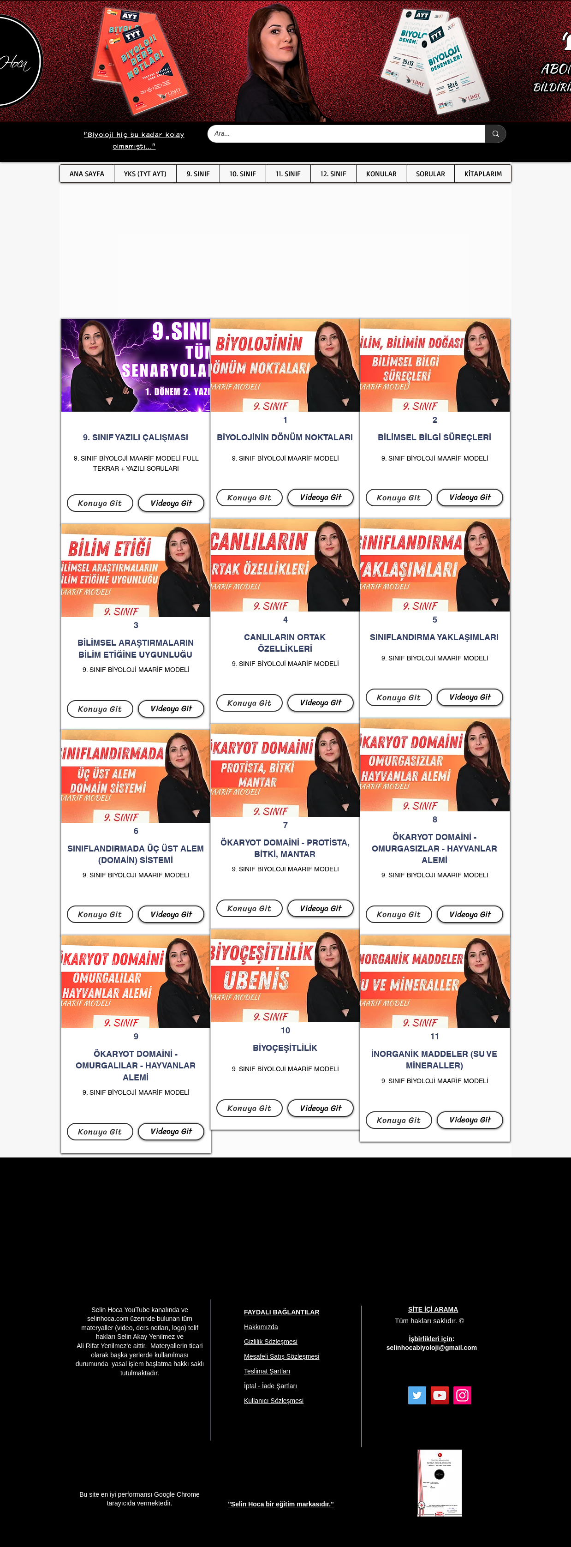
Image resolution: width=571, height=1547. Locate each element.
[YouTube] (440, 1395)
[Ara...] (340, 134)
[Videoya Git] (171, 503)
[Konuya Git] (100, 503)
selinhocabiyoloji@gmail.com (432, 1347)
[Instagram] (462, 1395)
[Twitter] (417, 1395)
